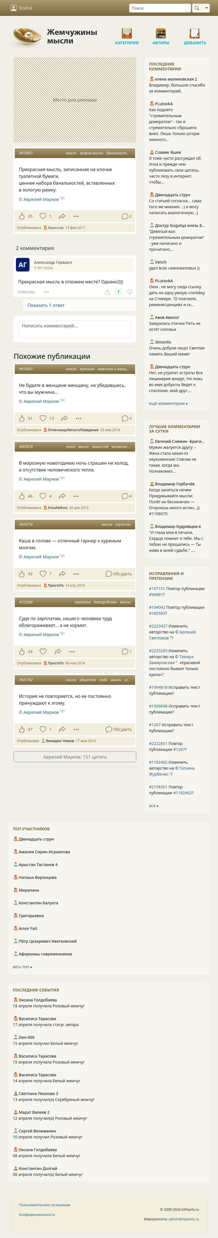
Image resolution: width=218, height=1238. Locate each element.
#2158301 (158, 786)
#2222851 (158, 743)
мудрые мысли (91, 153)
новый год (100, 446)
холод (70, 446)
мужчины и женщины (115, 369)
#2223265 (158, 650)
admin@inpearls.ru (184, 1219)
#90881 (156, 594)
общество (87, 679)
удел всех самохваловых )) (174, 268)
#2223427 (158, 626)
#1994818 (158, 687)
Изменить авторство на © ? (172, 632)
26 (30, 216)
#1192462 (158, 762)
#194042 (157, 607)
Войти (21, 8)
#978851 (26, 153)
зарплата (83, 602)
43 (30, 573)
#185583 (157, 613)
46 (30, 496)
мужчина (87, 369)
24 (30, 651)
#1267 (155, 724)
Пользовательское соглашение (44, 1205)
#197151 (157, 588)
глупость (123, 524)
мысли (71, 153)
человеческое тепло (128, 446)
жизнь (71, 679)
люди (103, 679)
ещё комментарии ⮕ (168, 403)
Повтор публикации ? (177, 591)
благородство (105, 602)
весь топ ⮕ (22, 966)
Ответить (26, 291)
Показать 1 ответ (46, 305)
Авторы (161, 31)
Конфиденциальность (37, 1214)
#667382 (26, 679)
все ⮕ (153, 805)
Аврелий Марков (41, 199)
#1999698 (158, 706)
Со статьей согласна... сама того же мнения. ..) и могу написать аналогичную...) (175, 206)
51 (30, 418)
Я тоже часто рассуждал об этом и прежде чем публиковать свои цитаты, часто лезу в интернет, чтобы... (175, 170)
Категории (127, 31)
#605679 (26, 446)
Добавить (195, 31)
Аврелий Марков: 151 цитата (74, 757)
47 (30, 729)
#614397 (26, 369)
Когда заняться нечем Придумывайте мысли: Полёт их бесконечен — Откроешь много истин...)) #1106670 (174, 501)
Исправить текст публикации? (174, 690)
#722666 (26, 602)
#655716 (26, 524)
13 (51, 418)
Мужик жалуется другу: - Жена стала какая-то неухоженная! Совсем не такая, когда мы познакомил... (172, 459)
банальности (117, 153)
